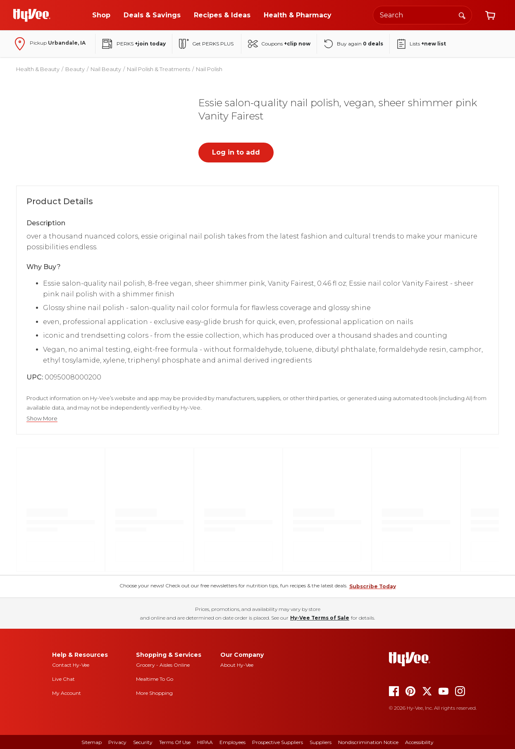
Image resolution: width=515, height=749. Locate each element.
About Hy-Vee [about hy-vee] (236, 665)
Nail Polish (209, 69)
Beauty (75, 69)
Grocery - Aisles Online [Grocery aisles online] (163, 665)
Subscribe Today (372, 586)
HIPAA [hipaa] (205, 742)
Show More (41, 418)
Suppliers (320, 742)
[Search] (462, 15)
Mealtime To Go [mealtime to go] (154, 679)
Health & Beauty (38, 69)
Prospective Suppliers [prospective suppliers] (277, 742)
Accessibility (419, 742)
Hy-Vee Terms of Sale (319, 618)
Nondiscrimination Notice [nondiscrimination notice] (368, 742)
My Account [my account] (66, 693)
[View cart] (490, 15)
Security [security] (143, 742)
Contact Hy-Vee (70, 665)
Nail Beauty (106, 69)
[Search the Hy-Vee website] (422, 15)
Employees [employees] (232, 742)
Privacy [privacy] (117, 742)
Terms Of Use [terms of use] (175, 742)
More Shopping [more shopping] (154, 693)
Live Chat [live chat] (63, 679)
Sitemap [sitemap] (91, 742)
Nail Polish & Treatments (158, 69)
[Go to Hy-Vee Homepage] (31, 15)
